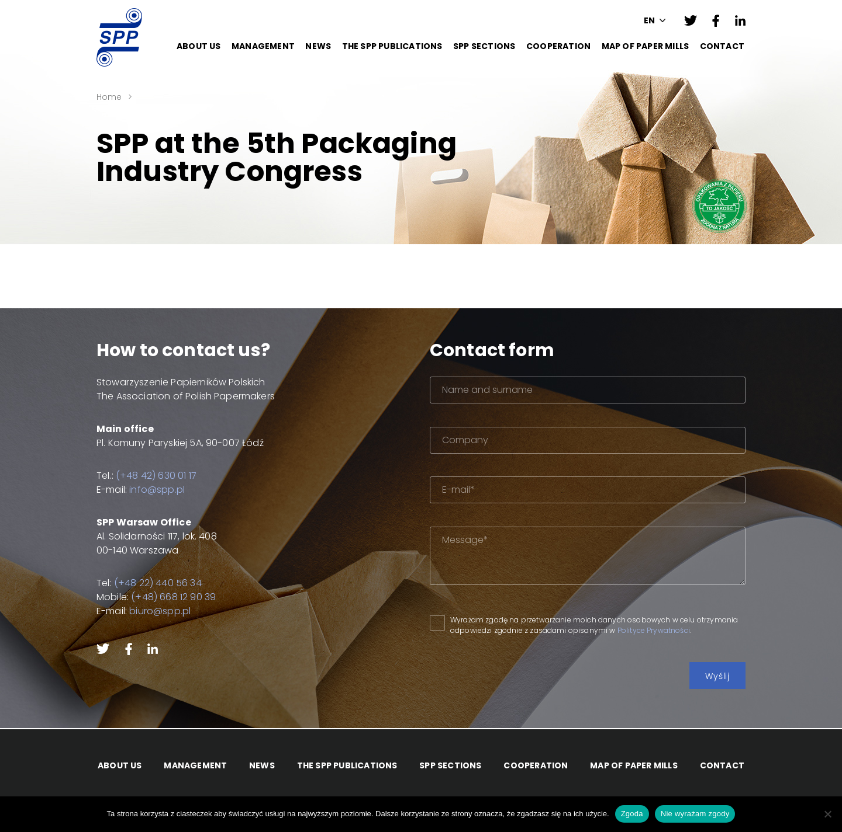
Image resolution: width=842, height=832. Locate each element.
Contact (722, 46)
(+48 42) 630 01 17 (156, 475)
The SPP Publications (392, 46)
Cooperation (558, 46)
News (318, 46)
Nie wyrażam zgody (695, 813)
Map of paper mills (645, 46)
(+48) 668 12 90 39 (173, 597)
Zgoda (632, 813)
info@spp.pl (157, 489)
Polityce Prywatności (653, 630)
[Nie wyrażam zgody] (827, 814)
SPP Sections (484, 46)
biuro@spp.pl (160, 611)
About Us (199, 46)
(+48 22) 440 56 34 (158, 583)
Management (263, 46)
